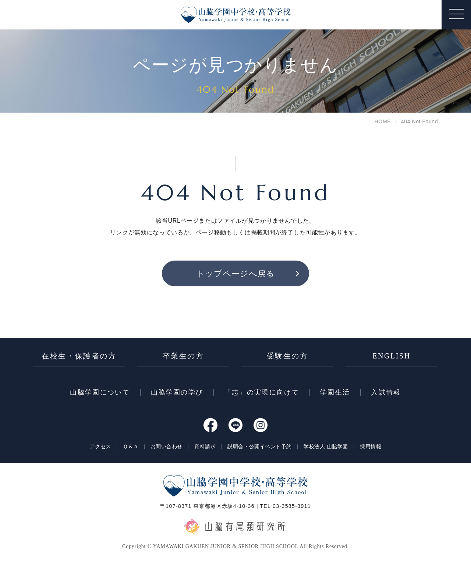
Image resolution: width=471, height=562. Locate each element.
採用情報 (370, 446)
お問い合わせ (166, 446)
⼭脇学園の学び (177, 392)
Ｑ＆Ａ (131, 446)
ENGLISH (391, 356)
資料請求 (205, 446)
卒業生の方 (183, 356)
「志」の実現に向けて (261, 392)
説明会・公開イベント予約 (259, 446)
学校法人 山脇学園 (326, 446)
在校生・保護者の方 (79, 356)
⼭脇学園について (100, 392)
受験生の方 (287, 356)
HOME (383, 121)
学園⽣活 (335, 392)
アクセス (100, 446)
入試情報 (386, 392)
